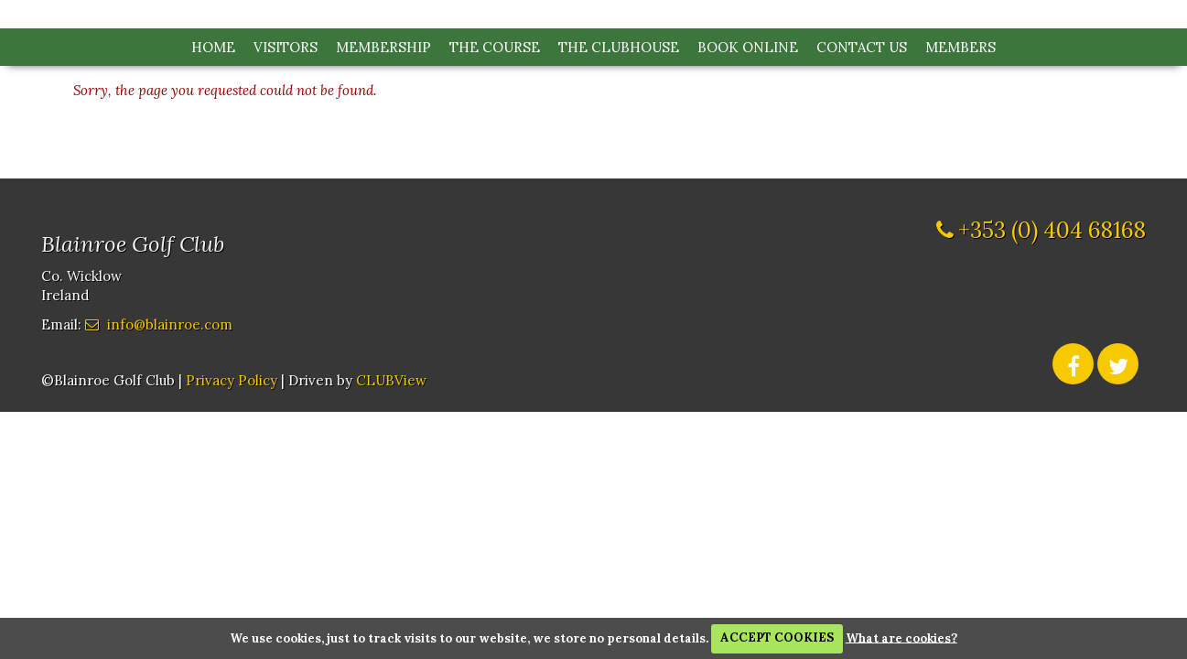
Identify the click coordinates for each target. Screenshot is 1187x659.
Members (960, 47)
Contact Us (861, 47)
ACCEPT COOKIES (777, 637)
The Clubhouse (618, 47)
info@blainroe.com (169, 324)
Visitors (286, 47)
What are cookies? (901, 637)
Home (213, 47)
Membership (383, 47)
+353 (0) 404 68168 (1052, 230)
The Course (494, 47)
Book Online (747, 47)
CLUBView (391, 380)
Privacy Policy (231, 380)
